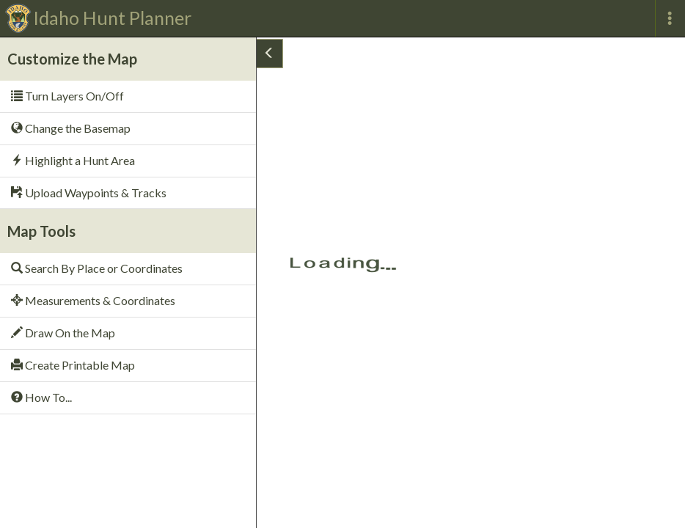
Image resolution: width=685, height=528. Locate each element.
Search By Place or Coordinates (97, 268)
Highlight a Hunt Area (73, 160)
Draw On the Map (63, 333)
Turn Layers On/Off (67, 96)
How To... (41, 397)
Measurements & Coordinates (93, 300)
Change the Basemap (71, 128)
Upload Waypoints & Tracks (88, 192)
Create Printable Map (73, 365)
